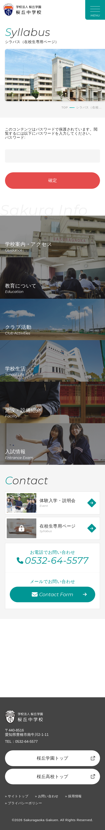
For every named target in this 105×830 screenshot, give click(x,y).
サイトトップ (18, 796)
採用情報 (75, 796)
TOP (65, 107)
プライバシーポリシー (25, 803)
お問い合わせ (48, 796)
